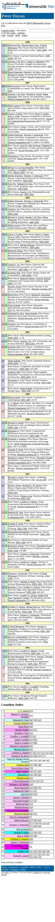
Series (32, 867)
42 (3, 335)
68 (3, 94)
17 (3, 546)
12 (3, 587)
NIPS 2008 (41, 50)
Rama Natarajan (15, 72)
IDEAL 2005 (19, 172)
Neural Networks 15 (27, 318)
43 (3, 324)
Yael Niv (24, 145)
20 (3, 524)
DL (8, 33)
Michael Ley (38, 872)
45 (3, 305)
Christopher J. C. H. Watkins (20, 667)
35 (3, 388)
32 (3, 411)
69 (3, 86)
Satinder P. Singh (15, 449)
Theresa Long (26, 496)
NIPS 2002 (23, 269)
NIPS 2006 (44, 108)
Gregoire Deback (43, 278)
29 (3, 439)
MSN (17, 35)
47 (3, 286)
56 (3, 209)
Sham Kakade (14, 305)
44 (3, 313)
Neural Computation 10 (18, 462)
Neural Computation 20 (37, 77)
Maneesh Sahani (15, 251)
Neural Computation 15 (18, 258)
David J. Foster (15, 286)
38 (3, 366)
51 (3, 251)
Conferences (13, 867)
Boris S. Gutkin (42, 114)
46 (3, 295)
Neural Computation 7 (18, 600)
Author (23, 869)
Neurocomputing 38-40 (18, 354)
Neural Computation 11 (18, 408)
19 (3, 532)
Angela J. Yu (25, 192)
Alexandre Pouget (44, 458)
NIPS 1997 (13, 493)
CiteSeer (21, 33)
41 (3, 341)
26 (3, 466)
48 (3, 278)
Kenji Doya (13, 295)
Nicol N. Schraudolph (17, 637)
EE (6, 45)
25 (3, 477)
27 (3, 458)
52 (3, 245)
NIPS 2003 (44, 242)
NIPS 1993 (45, 631)
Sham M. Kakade (14, 759)
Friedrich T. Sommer (17, 439)
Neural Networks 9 (35, 564)
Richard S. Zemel (16, 74)
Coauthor (7, 704)
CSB (3, 35)
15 (3, 562)
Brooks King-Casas (30, 45)
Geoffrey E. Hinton (28, 502)
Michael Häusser (27, 245)
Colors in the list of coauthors (12, 862)
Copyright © (5, 872)
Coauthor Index (8, 30)
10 (3, 607)
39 (3, 361)
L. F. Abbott (13, 403)
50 (3, 264)
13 (3, 581)
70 (3, 72)
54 (3, 225)
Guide (12, 33)
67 (3, 105)
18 (3, 540)
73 (3, 45)
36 (3, 380)
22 (3, 502)
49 (3, 273)
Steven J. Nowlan (44, 656)
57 (3, 201)
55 (3, 217)
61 (3, 167)
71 (3, 61)
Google (10, 35)
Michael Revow (33, 607)
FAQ (3, 25)
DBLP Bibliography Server (38, 23)
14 (3, 573)
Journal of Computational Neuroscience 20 (30, 120)
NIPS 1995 (37, 584)
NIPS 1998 (13, 427)
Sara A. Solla (14, 116)
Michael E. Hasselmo (40, 295)
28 (3, 449)
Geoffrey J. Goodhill (17, 170)
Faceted (5, 869)
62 (3, 156)
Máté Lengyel (14, 86)
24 (3, 485)
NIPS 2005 (28, 180)
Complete (14, 869)
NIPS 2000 (13, 363)
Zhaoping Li (13, 156)
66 (3, 114)
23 (3, 496)
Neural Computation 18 (29, 129)
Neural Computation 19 (18, 99)
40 (3, 347)
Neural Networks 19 (27, 150)
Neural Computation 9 (27, 506)
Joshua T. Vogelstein (35, 61)
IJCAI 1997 (41, 480)
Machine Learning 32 (26, 454)
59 (3, 184)
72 (3, 56)
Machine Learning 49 (41, 289)
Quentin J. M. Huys (17, 61)
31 (3, 423)
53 (3, 234)
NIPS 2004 (27, 206)
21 (3, 512)
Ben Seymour (35, 145)
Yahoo (24, 35)
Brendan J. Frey (15, 587)
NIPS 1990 (23, 698)
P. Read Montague (16, 626)
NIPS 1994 (27, 612)
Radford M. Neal (15, 512)
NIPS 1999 (25, 400)
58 (3, 192)
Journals (24, 867)
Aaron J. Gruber (15, 114)
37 (3, 372)
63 (3, 145)
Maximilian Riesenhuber (19, 532)
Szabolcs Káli (14, 273)
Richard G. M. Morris (32, 485)
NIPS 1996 (22, 528)
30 (3, 431)
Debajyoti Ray (14, 45)
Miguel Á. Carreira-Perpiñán (20, 167)
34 (3, 397)
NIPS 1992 (35, 653)
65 (3, 127)
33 (3, 403)
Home (4, 867)
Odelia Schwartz (15, 135)
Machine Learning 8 (42, 670)
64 (3, 135)
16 (3, 554)
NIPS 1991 (27, 689)
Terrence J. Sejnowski (33, 135)
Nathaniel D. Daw (25, 184)
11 (3, 595)
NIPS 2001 (13, 338)
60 (3, 176)
